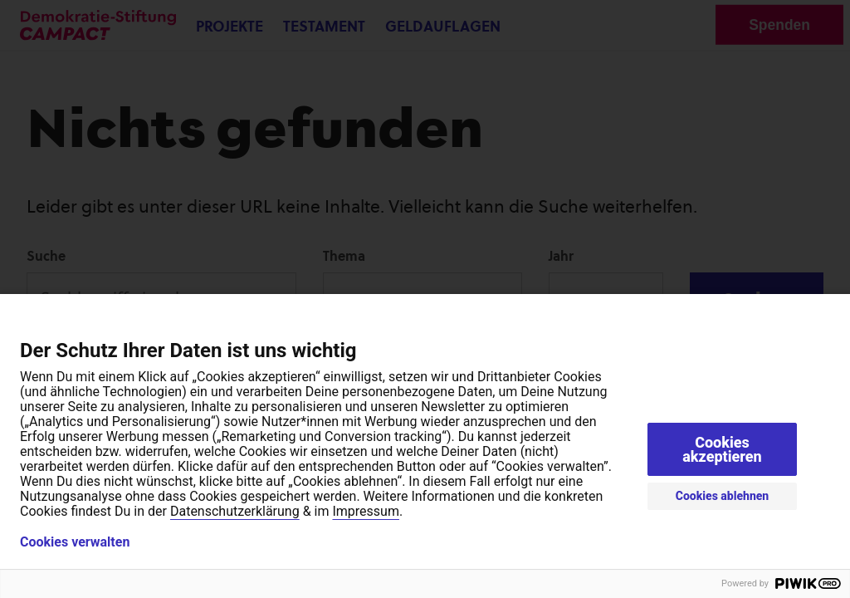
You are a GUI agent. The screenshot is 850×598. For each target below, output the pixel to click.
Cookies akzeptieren (722, 449)
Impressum (365, 511)
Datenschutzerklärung (235, 511)
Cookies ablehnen (722, 495)
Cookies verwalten (74, 542)
